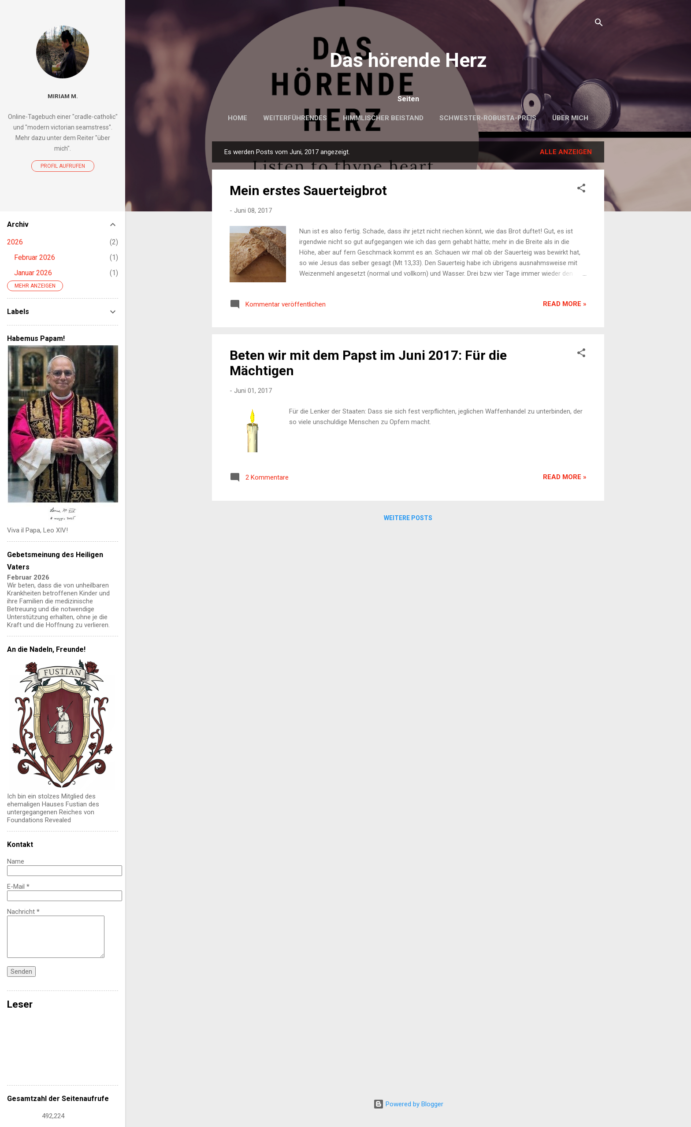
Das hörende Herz (408, 60)
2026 (15, 242)
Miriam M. (63, 96)
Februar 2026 (34, 257)
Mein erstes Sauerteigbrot (308, 190)
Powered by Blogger (408, 1104)
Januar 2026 (33, 273)
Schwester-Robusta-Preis (487, 118)
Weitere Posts (408, 517)
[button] (581, 189)
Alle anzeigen (566, 152)
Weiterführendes (295, 118)
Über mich (570, 118)
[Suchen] (599, 24)
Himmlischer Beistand (383, 118)
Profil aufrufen (63, 166)
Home (237, 118)
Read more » (565, 304)
